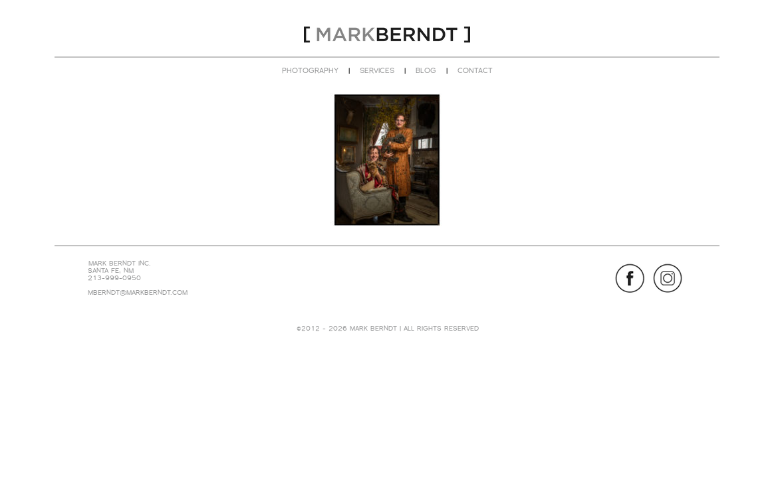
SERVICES (377, 70)
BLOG (426, 70)
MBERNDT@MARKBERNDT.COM (138, 292)
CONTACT (475, 70)
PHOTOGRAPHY (310, 70)
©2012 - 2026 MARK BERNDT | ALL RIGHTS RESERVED (388, 328)
